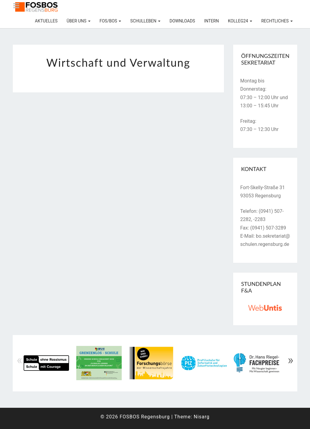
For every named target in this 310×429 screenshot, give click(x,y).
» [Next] (290, 360)
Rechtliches (277, 20)
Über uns (79, 20)
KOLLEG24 (240, 20)
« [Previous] (19, 360)
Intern (211, 20)
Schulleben (145, 20)
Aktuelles (46, 20)
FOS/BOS (110, 20)
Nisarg (202, 417)
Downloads (182, 20)
